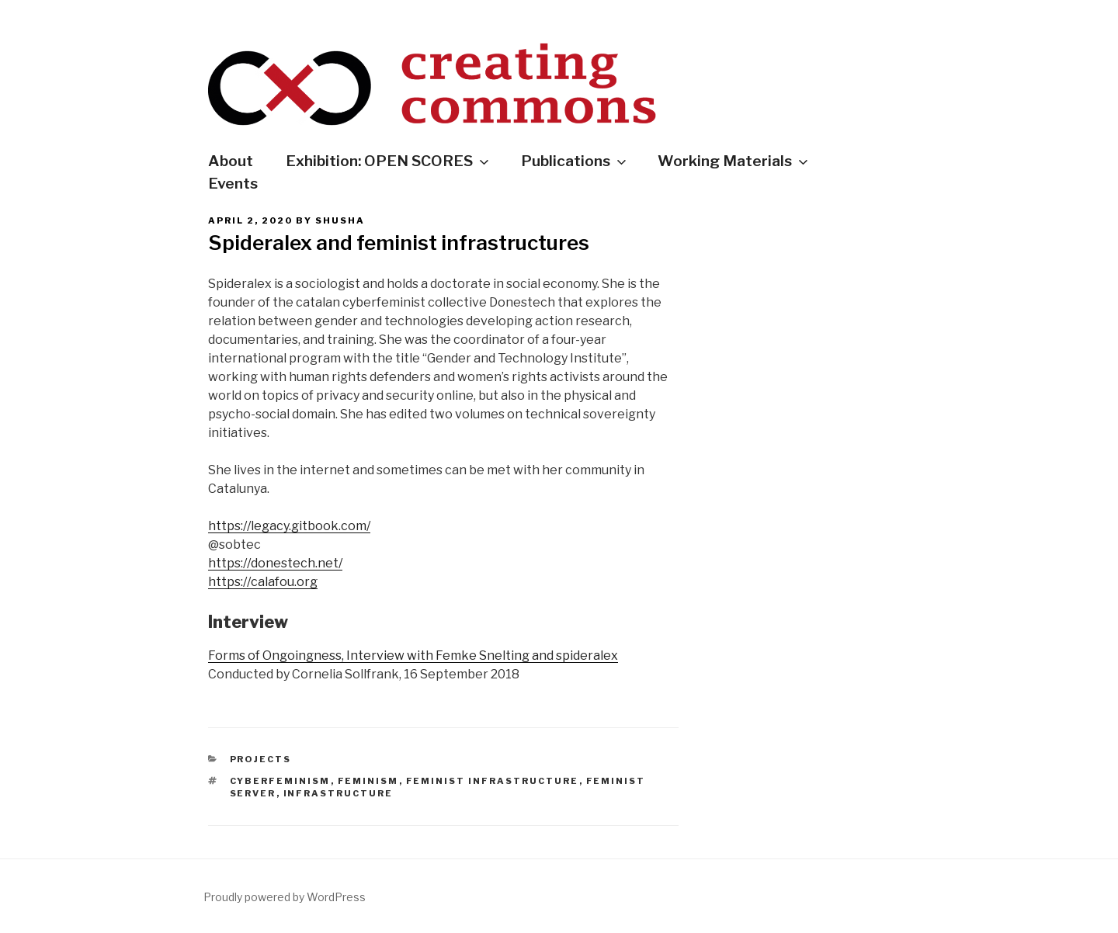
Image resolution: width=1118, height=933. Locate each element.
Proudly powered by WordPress (284, 897)
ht (214, 563)
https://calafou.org (263, 581)
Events (233, 183)
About (230, 160)
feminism (368, 780)
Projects (261, 759)
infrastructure (338, 793)
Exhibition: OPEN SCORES (388, 160)
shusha (340, 220)
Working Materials (734, 160)
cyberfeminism (280, 780)
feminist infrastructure (492, 780)
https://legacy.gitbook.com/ (289, 526)
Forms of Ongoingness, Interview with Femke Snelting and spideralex (413, 655)
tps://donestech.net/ (281, 563)
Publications (575, 160)
